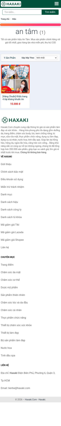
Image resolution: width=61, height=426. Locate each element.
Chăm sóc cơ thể (10, 279)
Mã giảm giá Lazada (12, 232)
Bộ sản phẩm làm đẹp (13, 340)
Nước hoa (6, 347)
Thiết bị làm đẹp (10, 332)
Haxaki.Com (31, 399)
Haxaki (42, 399)
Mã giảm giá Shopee (12, 239)
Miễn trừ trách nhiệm (12, 186)
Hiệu (14, 19)
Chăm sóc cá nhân (11, 310)
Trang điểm (7, 264)
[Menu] (57, 3)
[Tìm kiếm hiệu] (22, 12)
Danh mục (6, 194)
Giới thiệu (6, 164)
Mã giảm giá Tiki (10, 224)
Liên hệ (5, 247)
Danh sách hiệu (9, 202)
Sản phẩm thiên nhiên (13, 295)
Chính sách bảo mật (12, 171)
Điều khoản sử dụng (12, 179)
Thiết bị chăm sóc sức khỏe (16, 325)
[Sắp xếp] (46, 58)
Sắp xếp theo (28, 58)
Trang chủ (5, 19)
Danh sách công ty (11, 209)
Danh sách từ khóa (11, 217)
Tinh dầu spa (8, 355)
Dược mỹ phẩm (9, 287)
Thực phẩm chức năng (13, 317)
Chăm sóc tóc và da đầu (14, 302)
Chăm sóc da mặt (10, 272)
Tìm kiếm (50, 12)
